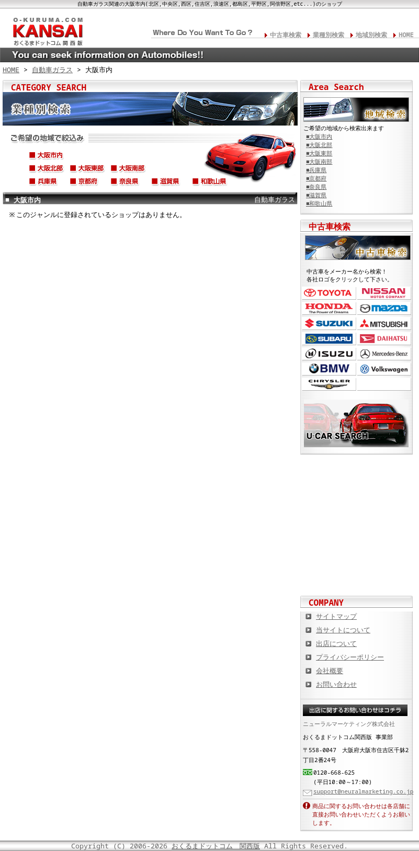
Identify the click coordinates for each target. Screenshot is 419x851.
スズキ (329, 323)
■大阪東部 (319, 153)
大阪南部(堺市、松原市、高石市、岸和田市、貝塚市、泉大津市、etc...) (128, 170)
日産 (384, 293)
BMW (329, 369)
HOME (406, 34)
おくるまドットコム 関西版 (216, 845)
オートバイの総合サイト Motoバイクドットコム (357, 541)
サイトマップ (336, 616)
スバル (329, 338)
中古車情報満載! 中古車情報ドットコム (357, 507)
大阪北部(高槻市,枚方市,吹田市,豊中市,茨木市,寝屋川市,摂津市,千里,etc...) (46, 170)
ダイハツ (384, 338)
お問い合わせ (336, 684)
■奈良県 (316, 186)
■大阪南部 (319, 161)
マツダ (384, 308)
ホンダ (329, 308)
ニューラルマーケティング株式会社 (349, 724)
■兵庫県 (316, 170)
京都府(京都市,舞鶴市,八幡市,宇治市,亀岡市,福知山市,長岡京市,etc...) (87, 183)
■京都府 (316, 178)
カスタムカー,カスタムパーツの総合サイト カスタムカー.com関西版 (357, 473)
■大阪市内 (319, 136)
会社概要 (329, 670)
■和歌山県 (319, 203)
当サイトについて (343, 629)
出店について (336, 643)
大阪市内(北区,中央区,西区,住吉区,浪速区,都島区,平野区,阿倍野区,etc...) (46, 157)
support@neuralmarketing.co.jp (363, 791)
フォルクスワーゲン (384, 369)
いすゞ (329, 353)
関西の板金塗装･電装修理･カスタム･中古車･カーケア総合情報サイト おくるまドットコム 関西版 (47, 29)
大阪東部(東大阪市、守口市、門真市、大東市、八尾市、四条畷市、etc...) (87, 170)
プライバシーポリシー (350, 657)
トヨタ (329, 293)
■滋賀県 (316, 195)
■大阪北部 (319, 145)
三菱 (384, 323)
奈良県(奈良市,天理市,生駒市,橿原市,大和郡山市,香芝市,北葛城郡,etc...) (128, 183)
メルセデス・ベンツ (384, 353)
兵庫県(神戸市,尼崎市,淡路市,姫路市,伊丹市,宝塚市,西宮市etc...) (46, 183)
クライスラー (329, 384)
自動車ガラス (52, 69)
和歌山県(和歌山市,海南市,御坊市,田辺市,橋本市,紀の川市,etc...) (210, 183)
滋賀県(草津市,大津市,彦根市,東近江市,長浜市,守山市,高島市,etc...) (169, 183)
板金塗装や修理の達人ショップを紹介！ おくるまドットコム (357, 575)
